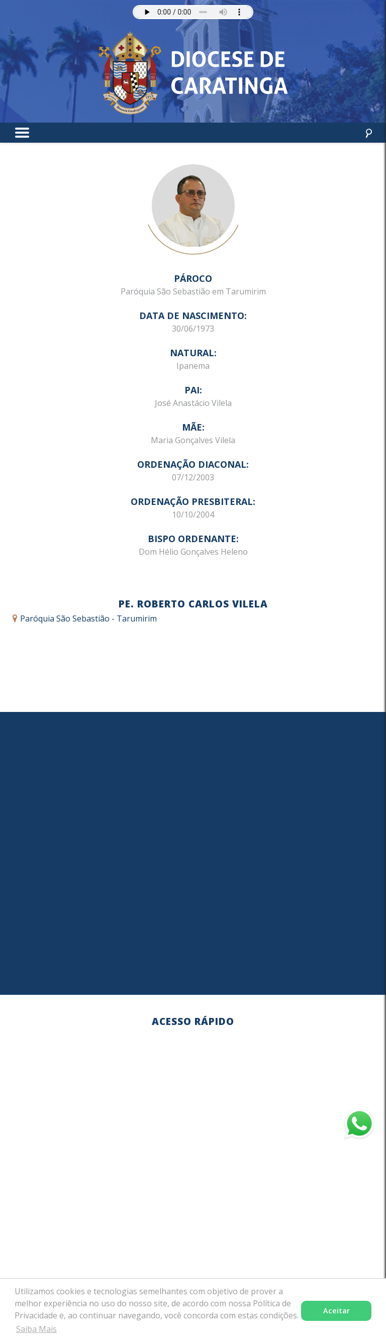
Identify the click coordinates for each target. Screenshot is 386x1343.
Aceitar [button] (336, 1310)
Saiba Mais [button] (36, 1328)
